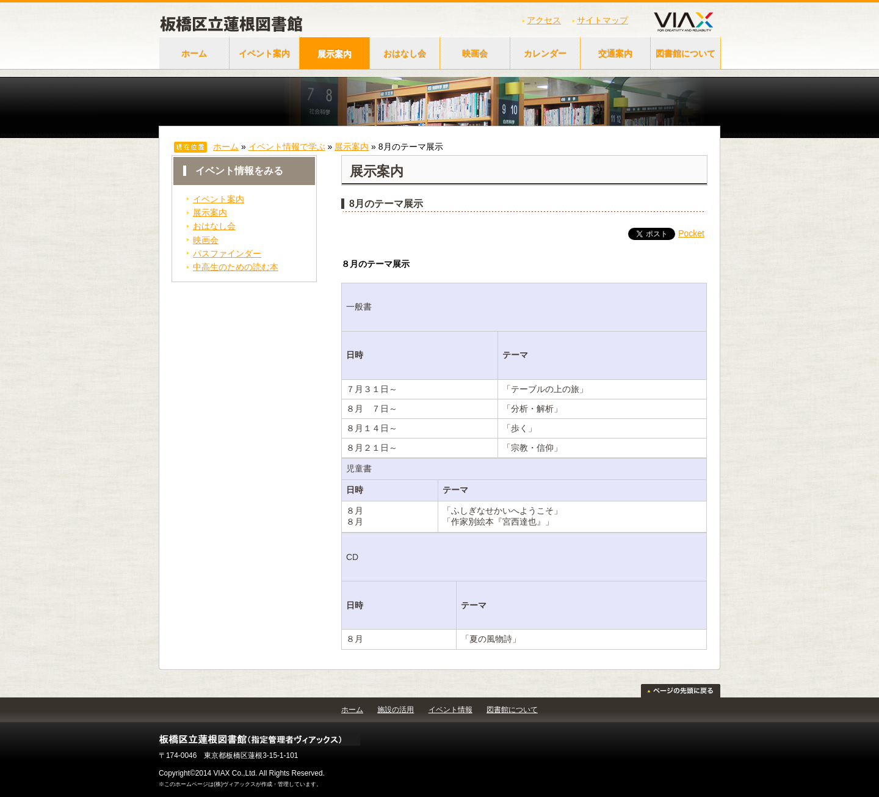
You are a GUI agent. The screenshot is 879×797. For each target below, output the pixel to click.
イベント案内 (264, 54)
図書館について (685, 54)
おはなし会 (404, 54)
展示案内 (334, 54)
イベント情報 (450, 709)
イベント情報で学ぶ (286, 146)
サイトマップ (602, 20)
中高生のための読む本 (235, 267)
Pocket (691, 233)
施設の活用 (395, 709)
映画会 (475, 54)
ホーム (194, 54)
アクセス (544, 20)
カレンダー (545, 54)
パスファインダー (227, 253)
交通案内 (615, 54)
